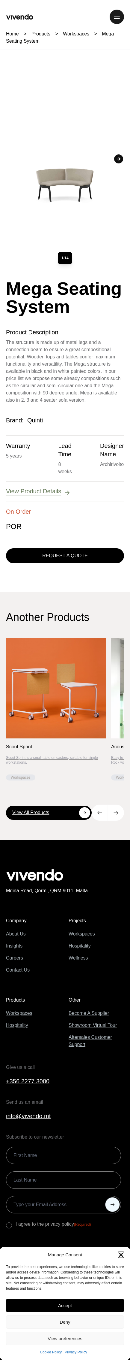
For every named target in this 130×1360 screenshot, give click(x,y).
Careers (14, 957)
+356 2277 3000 (27, 1081)
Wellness (78, 957)
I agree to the (53, 1224)
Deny (65, 1322)
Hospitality (80, 945)
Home (12, 33)
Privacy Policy (76, 1352)
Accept (65, 1305)
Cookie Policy (51, 1352)
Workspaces (76, 33)
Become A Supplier (89, 1013)
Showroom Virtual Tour (93, 1025)
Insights (14, 945)
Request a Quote (65, 555)
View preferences (65, 1338)
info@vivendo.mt (28, 1116)
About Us (16, 933)
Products (40, 33)
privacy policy (59, 1224)
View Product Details (38, 491)
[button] (121, 1255)
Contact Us (18, 969)
